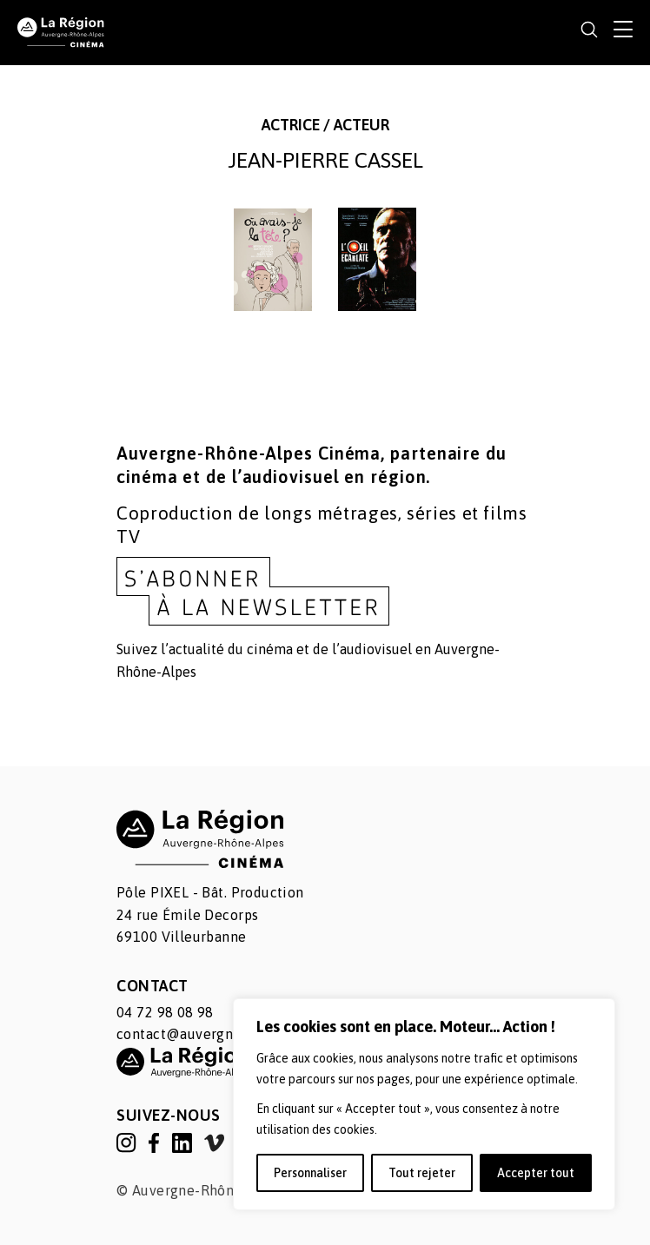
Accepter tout (535, 1173)
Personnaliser (310, 1173)
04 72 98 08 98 (165, 1012)
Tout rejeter (421, 1173)
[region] (424, 1104)
